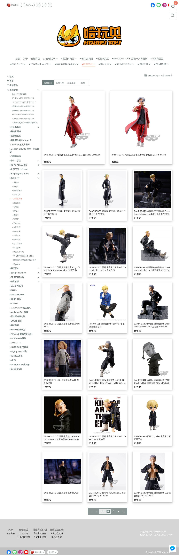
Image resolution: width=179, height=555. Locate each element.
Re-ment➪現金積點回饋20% (23, 115)
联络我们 (11, 533)
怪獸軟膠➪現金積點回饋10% (23, 106)
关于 (10, 530)
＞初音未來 (16, 231)
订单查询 (24, 533)
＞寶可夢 (15, 219)
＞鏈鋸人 (15, 186)
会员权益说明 (57, 530)
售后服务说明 (40, 537)
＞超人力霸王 (17, 244)
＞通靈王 (15, 215)
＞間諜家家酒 (17, 191)
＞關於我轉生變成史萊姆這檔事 (24, 260)
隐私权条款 (57, 537)
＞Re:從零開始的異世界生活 (23, 256)
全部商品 (23, 530)
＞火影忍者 (16, 227)
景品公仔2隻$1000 (19, 94)
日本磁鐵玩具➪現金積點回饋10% (25, 123)
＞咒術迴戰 (16, 203)
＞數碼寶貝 (16, 240)
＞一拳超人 (16, 235)
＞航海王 (15, 211)
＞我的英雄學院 (18, 252)
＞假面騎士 (16, 248)
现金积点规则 (56, 533)
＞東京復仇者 (17, 199)
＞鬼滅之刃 (16, 195)
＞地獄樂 (15, 182)
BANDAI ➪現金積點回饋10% (23, 98)
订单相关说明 (24, 537)
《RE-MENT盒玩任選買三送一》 (24, 102)
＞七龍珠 (15, 207)
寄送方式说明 (40, 533)
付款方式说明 (40, 530)
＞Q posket (16, 264)
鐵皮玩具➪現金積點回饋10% (23, 119)
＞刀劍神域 (16, 223)
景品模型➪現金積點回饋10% (23, 110)
